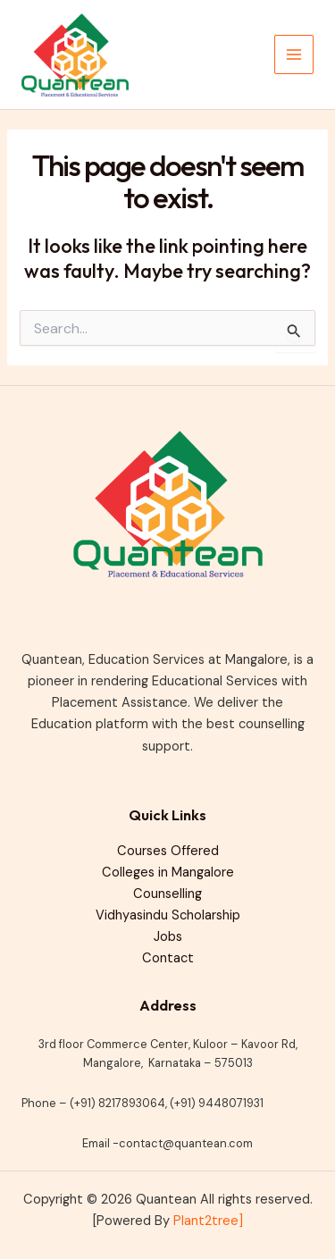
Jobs (168, 936)
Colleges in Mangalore (168, 872)
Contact (168, 958)
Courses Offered (168, 851)
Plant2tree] (208, 1221)
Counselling (167, 893)
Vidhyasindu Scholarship (168, 915)
